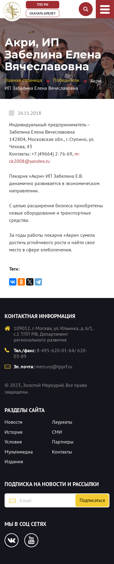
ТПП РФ (42, 4)
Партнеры (63, 442)
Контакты (62, 452)
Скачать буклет (42, 13)
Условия (13, 442)
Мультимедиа (19, 452)
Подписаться (92, 500)
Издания (14, 461)
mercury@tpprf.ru (54, 366)
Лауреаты (62, 422)
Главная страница (23, 80)
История (13, 432)
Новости (13, 422)
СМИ (57, 432)
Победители (66, 80)
